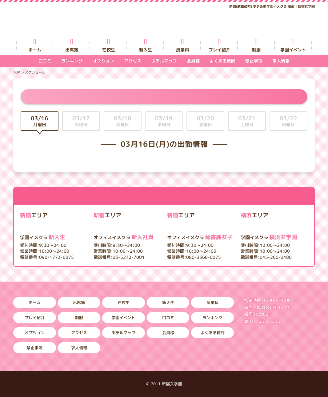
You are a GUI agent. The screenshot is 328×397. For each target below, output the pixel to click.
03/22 (288, 121)
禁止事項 (253, 61)
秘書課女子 (200, 237)
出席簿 (71, 50)
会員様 (193, 61)
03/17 (81, 121)
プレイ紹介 (219, 50)
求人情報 (281, 61)
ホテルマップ (164, 61)
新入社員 (124, 237)
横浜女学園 (269, 237)
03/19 (164, 121)
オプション (103, 61)
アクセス (132, 61)
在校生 (108, 50)
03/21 (247, 121)
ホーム (34, 50)
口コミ (44, 61)
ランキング (72, 61)
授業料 (182, 50)
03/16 (39, 121)
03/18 (122, 121)
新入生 (145, 50)
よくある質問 (222, 61)
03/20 (205, 121)
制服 (256, 50)
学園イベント (293, 50)
